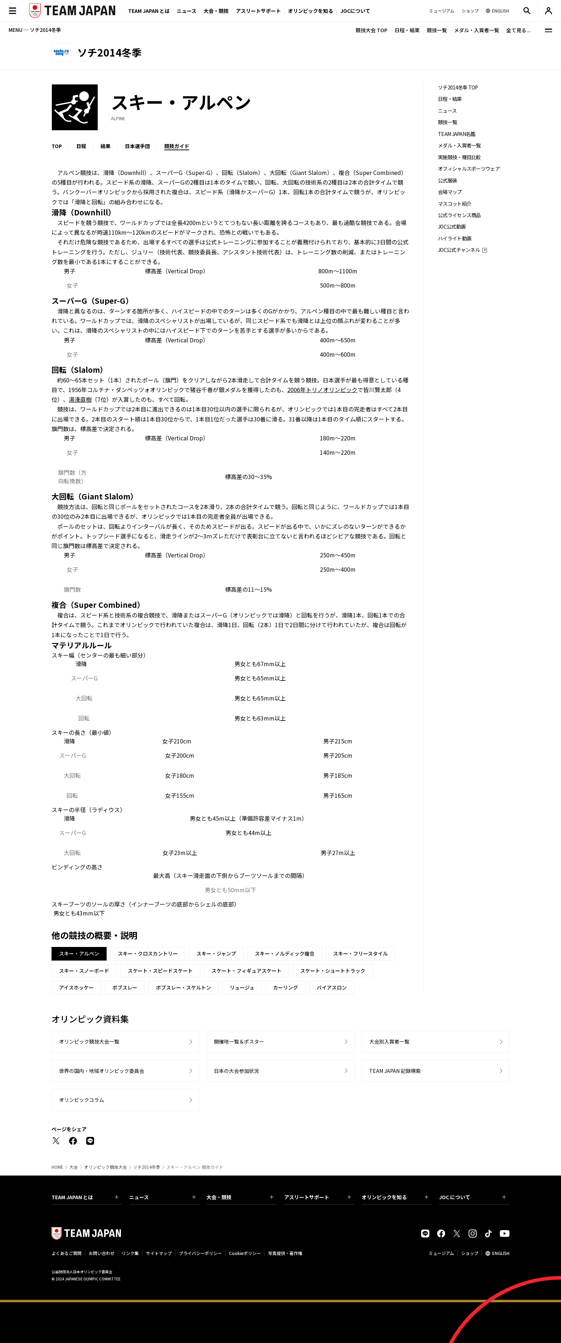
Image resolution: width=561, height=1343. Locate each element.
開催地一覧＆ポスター (239, 1041)
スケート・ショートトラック (332, 970)
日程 (81, 146)
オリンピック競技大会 (105, 1167)
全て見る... (518, 30)
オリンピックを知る (310, 10)
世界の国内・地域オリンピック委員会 (101, 1070)
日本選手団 (137, 146)
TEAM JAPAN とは (85, 1197)
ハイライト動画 (454, 238)
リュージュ (242, 987)
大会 (73, 1167)
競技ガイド (176, 146)
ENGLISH (500, 1253)
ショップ (469, 1253)
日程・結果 (407, 30)
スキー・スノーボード (84, 970)
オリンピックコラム (81, 1099)
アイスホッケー (76, 987)
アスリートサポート (258, 10)
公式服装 (447, 180)
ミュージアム (441, 1253)
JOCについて (355, 10)
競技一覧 (437, 30)
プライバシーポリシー (200, 1253)
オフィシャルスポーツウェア (469, 168)
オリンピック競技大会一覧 (89, 1041)
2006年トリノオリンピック (322, 389)
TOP (57, 146)
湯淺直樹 (80, 399)
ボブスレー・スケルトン (183, 987)
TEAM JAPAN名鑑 (456, 134)
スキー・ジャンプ (216, 953)
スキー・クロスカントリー (148, 953)
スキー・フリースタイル (360, 953)
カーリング (285, 987)
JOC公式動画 (451, 226)
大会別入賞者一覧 (389, 1041)
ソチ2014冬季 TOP (458, 87)
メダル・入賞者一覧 (476, 30)
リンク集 (130, 1253)
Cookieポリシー (245, 1253)
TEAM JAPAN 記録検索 (395, 1070)
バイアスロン (332, 987)
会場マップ (450, 192)
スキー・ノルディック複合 (284, 953)
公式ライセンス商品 (459, 215)
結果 (106, 146)
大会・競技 (239, 1197)
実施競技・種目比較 (459, 157)
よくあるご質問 (67, 1253)
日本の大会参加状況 (236, 1070)
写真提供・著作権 (285, 1253)
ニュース (186, 10)
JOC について (472, 1197)
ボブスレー (124, 987)
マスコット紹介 (454, 203)
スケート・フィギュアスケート (246, 970)
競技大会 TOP (371, 30)
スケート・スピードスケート (160, 970)
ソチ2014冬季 (146, 1167)
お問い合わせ (101, 1253)
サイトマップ (159, 1253)
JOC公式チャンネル (459, 249)
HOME (57, 1167)
